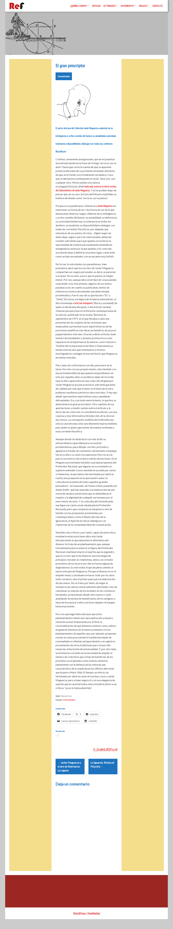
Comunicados (64, 78)
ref (115, 754)
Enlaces (143, 5)
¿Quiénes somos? (78, 5)
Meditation (93, 923)
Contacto (157, 5)
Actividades (109, 5)
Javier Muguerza (105, 207)
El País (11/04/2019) (69, 702)
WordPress (79, 923)
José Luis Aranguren (83, 305)
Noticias (96, 5)
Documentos (127, 5)
